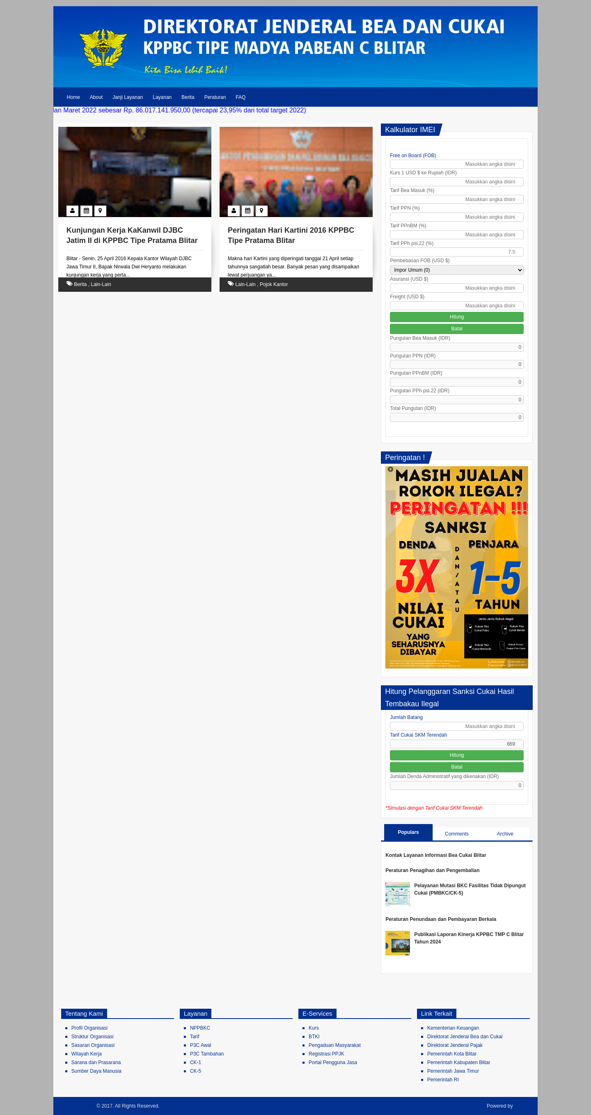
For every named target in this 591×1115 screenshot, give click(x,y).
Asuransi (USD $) (409, 279)
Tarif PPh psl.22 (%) (411, 243)
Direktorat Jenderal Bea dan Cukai (464, 1036)
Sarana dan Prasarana (96, 1062)
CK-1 (195, 1062)
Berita (187, 97)
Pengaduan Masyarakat (335, 1045)
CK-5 (195, 1071)
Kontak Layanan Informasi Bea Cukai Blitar (435, 855)
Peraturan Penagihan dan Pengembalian (432, 870)
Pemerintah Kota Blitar (451, 1054)
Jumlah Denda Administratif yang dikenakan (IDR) (444, 776)
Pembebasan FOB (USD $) (419, 260)
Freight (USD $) (407, 297)
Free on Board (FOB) (413, 155)
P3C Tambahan (207, 1054)
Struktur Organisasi (92, 1036)
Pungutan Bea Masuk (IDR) (420, 338)
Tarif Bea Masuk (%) (412, 190)
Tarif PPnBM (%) (408, 226)
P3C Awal (200, 1045)
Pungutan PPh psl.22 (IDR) (419, 391)
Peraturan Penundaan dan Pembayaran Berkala (440, 919)
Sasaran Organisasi (93, 1045)
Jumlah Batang (406, 717)
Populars (408, 832)
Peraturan (215, 97)
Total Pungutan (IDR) (413, 408)
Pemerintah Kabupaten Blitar (458, 1062)
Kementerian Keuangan (453, 1028)
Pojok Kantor (274, 284)
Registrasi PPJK (326, 1054)
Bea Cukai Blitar (76, 1106)
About (96, 97)
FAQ (240, 97)
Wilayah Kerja (86, 1054)
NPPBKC (200, 1028)
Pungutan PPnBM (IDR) (416, 373)
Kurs (314, 1028)
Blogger (523, 1106)
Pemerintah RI (443, 1080)
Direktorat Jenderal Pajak (455, 1045)
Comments (457, 834)
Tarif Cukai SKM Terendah (418, 735)
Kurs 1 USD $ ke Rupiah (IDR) (423, 173)
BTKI (314, 1036)
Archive (505, 834)
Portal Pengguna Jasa (333, 1062)
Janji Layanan (127, 97)
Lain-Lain (101, 284)
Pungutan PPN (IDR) (412, 356)
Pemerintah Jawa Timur (453, 1071)
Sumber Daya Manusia (96, 1071)
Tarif (194, 1036)
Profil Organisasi (89, 1028)
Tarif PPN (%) (405, 208)
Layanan (162, 97)
